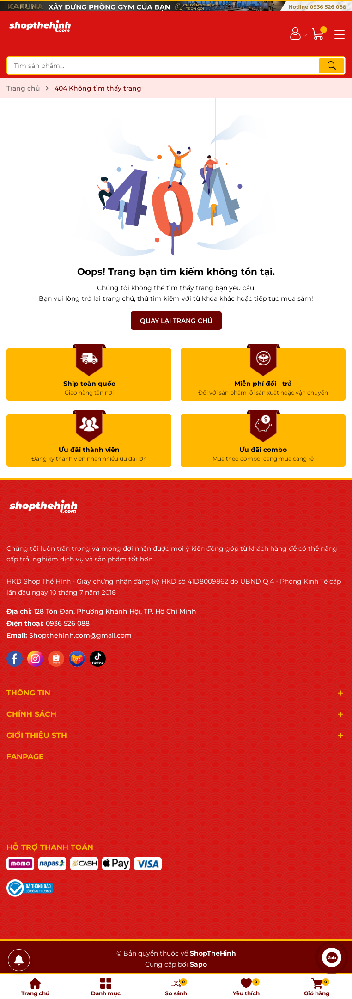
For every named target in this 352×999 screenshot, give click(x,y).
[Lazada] (77, 659)
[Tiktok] (98, 659)
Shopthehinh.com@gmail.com (80, 635)
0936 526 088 (68, 623)
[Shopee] (56, 659)
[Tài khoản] (295, 33)
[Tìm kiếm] (331, 65)
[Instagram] (35, 659)
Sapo (198, 964)
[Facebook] (14, 659)
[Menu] (338, 33)
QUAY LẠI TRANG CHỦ (176, 321)
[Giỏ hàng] (319, 33)
